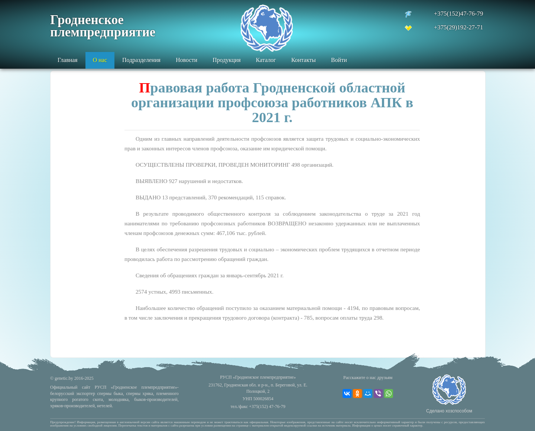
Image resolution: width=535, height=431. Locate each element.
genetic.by (64, 378)
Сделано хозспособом (449, 411)
